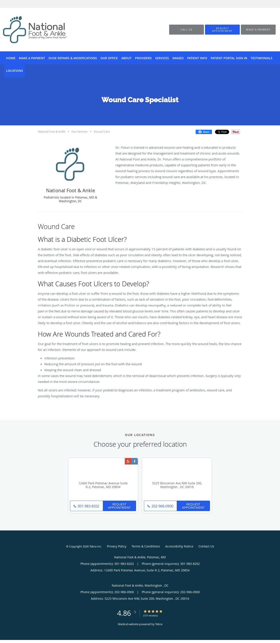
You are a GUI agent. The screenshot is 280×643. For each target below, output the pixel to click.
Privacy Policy (116, 546)
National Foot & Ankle (51, 131)
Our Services (79, 131)
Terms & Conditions (146, 546)
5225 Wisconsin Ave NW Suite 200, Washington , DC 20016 (177, 485)
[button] (222, 30)
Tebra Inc (95, 546)
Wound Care (102, 131)
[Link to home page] (28, 29)
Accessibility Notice (179, 546)
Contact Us (206, 546)
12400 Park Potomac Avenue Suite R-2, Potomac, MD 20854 (103, 485)
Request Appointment (119, 506)
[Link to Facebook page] (134, 461)
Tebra (158, 624)
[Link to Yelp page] (128, 461)
